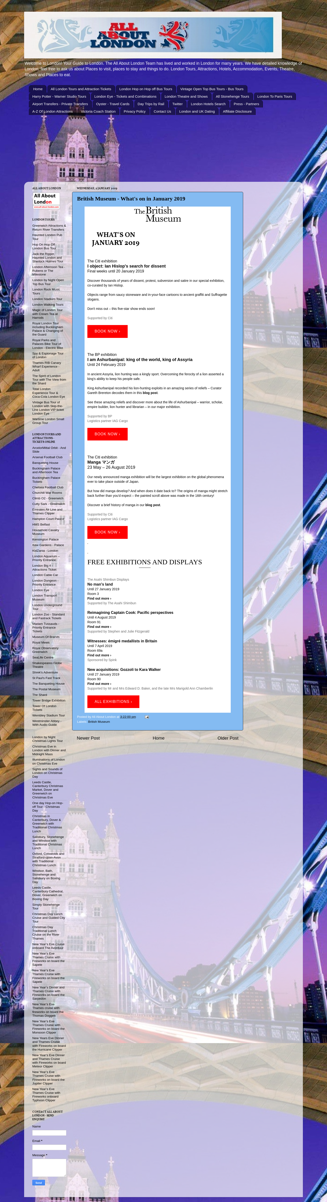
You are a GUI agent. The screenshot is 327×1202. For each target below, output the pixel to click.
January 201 (114, 243)
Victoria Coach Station (98, 111)
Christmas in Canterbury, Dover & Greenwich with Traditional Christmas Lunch (47, 823)
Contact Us (162, 111)
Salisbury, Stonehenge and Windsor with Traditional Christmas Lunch (48, 842)
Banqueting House (45, 463)
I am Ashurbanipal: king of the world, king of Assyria (140, 359)
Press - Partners (246, 104)
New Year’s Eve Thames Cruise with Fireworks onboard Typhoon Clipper (46, 1094)
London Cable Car (45, 575)
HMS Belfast (41, 524)
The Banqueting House (48, 683)
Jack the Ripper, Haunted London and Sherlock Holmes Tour (47, 257)
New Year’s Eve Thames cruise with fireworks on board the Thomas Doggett (48, 1009)
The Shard (39, 695)
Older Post (228, 738)
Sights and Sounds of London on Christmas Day (47, 772)
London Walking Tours (47, 304)
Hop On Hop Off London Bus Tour (44, 246)
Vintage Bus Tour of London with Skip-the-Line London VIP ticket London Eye (48, 408)
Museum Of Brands (45, 637)
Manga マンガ (101, 462)
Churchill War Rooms (47, 492)
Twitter (177, 104)
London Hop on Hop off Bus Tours (145, 89)
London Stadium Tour (47, 299)
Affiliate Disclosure (237, 111)
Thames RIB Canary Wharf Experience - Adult (46, 366)
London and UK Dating (197, 111)
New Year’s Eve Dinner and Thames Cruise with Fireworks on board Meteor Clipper (49, 1060)
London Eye (40, 590)
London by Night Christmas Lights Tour (47, 739)
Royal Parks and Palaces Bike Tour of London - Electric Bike (47, 343)
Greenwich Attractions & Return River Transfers (49, 227)
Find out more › (99, 655)
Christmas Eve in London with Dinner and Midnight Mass (49, 750)
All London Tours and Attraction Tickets (81, 89)
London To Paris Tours (274, 96)
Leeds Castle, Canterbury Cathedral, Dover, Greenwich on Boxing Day (47, 893)
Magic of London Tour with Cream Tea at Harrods (47, 313)
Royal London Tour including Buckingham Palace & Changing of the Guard (47, 329)
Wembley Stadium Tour (48, 715)
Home (38, 89)
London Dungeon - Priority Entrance (45, 582)
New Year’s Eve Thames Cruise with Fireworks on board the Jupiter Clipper (48, 1077)
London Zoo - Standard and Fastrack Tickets (48, 616)
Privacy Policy (134, 111)
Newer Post (88, 738)
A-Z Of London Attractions (52, 111)
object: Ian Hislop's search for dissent (127, 266)
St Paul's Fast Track (46, 678)
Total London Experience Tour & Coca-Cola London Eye (48, 392)
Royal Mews (41, 642)
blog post (150, 393)
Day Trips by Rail (151, 104)
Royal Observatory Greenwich (45, 650)
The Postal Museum (46, 689)
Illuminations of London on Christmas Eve (48, 761)
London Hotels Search (208, 104)
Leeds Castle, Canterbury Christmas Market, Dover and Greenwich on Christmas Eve (47, 789)
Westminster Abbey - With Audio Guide (46, 722)
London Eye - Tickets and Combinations (125, 96)
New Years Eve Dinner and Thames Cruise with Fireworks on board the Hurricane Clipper (49, 1043)
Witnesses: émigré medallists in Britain (122, 641)
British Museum (99, 721)
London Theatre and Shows (186, 96)
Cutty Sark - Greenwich (48, 504)
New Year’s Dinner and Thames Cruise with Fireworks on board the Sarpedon (48, 993)
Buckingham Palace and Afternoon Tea (46, 470)
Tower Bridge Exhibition (48, 700)
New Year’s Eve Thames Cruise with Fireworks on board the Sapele (48, 959)
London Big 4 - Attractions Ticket (44, 567)
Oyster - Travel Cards (113, 104)
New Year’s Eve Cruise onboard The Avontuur (48, 946)
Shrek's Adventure (45, 672)
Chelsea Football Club (47, 487)
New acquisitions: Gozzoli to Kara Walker (124, 670)
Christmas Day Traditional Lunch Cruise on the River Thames (45, 932)
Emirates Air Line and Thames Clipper (47, 511)
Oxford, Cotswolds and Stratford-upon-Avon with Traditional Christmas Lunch (48, 859)
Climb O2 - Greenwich (47, 498)
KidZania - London (45, 550)
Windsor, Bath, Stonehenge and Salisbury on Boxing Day (46, 876)
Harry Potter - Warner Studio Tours (59, 96)
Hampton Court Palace (48, 519)
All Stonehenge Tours (232, 96)
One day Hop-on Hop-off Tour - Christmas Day (47, 806)
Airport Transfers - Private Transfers (60, 104)
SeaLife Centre (42, 657)
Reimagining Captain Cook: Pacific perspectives (130, 613)
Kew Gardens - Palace (48, 545)
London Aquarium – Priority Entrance (46, 558)
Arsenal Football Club (47, 457)
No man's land (100, 584)
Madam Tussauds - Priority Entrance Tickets (45, 627)
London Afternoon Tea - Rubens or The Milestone (48, 270)
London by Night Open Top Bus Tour (48, 282)
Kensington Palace (45, 539)
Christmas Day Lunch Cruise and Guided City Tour (48, 917)
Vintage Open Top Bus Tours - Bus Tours (212, 89)
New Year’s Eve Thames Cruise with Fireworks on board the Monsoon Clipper (48, 1027)
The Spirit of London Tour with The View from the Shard (49, 379)
